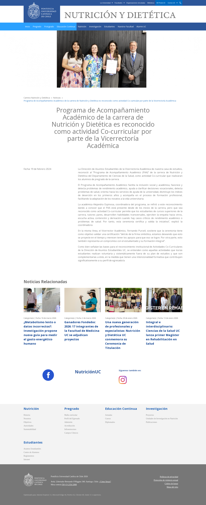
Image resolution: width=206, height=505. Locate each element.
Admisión (68, 422)
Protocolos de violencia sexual (166, 480)
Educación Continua (66, 26)
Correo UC (171, 3)
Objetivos (27, 422)
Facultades (118, 3)
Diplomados (110, 422)
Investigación (95, 26)
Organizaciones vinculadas (135, 3)
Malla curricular (70, 415)
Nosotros (27, 419)
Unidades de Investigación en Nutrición (162, 419)
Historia (27, 415)
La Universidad (105, 3)
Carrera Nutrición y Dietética (37, 97)
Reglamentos (29, 456)
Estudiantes (109, 26)
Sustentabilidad (30, 429)
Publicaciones (151, 422)
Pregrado (37, 26)
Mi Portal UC (161, 3)
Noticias (57, 97)
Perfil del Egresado (72, 419)
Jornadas (108, 415)
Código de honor (171, 484)
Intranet (27, 459)
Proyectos (150, 415)
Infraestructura (70, 429)
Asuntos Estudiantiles (32, 449)
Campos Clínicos (71, 433)
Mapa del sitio (172, 487)
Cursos (108, 419)
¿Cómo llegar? (105, 482)
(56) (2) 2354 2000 (69, 485)
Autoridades (28, 426)
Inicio (27, 26)
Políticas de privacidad (169, 477)
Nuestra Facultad (126, 26)
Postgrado (49, 26)
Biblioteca (150, 3)
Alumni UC (141, 26)
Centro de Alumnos (31, 452)
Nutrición (82, 26)
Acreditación (69, 426)
